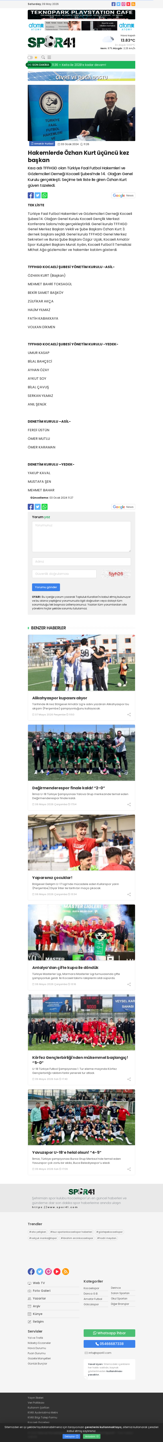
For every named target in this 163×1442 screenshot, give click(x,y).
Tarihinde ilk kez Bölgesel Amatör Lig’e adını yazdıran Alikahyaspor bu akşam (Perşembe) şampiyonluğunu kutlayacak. (80, 706)
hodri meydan (106, 1238)
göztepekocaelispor (109, 1232)
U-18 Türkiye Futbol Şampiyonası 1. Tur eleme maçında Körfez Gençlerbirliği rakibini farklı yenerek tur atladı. (74, 1071)
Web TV (36, 1283)
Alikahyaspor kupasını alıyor (59, 697)
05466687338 (109, 1343)
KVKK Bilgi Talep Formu (42, 1417)
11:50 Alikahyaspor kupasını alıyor (77, 65)
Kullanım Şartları (38, 1407)
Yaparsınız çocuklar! (52, 877)
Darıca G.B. (91, 1293)
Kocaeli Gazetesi (38, 1422)
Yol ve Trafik (35, 1338)
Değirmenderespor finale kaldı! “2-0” (68, 787)
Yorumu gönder (46, 587)
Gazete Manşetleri (39, 1358)
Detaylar (71, 1436)
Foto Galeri (39, 1291)
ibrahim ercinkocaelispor (77, 1238)
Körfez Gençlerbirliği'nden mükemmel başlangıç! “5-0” (80, 1060)
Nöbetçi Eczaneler (39, 1343)
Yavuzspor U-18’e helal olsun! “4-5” (66, 1152)
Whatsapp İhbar (109, 1333)
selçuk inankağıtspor (43, 1238)
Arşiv (34, 1306)
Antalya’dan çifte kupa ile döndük (65, 967)
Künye (35, 1314)
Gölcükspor (91, 1304)
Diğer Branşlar (120, 1304)
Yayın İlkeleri (35, 1397)
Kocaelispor (91, 1288)
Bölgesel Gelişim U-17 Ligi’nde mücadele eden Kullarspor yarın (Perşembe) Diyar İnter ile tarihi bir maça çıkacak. (75, 886)
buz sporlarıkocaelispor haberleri (71, 1232)
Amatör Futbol (42, 143)
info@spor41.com (100, 1353)
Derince (116, 1288)
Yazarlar (37, 1298)
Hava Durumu (37, 1348)
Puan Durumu (37, 1353)
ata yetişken (37, 1232)
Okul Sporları (119, 1298)
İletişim (36, 1321)
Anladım (92, 1436)
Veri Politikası (36, 1402)
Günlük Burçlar (37, 1363)
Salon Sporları (120, 1293)
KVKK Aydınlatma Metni (43, 1412)
